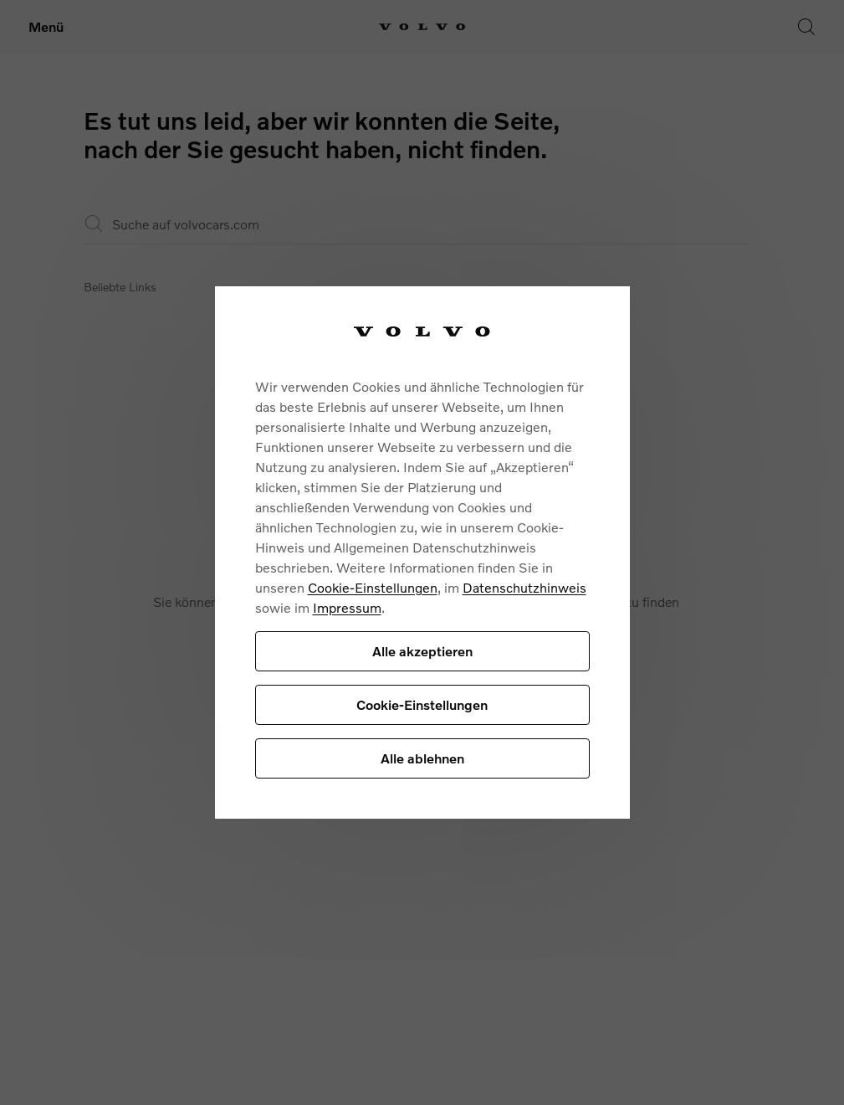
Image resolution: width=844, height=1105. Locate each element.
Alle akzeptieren (422, 651)
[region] (422, 553)
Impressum (347, 607)
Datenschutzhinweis (524, 587)
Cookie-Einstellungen (372, 587)
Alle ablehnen (422, 758)
